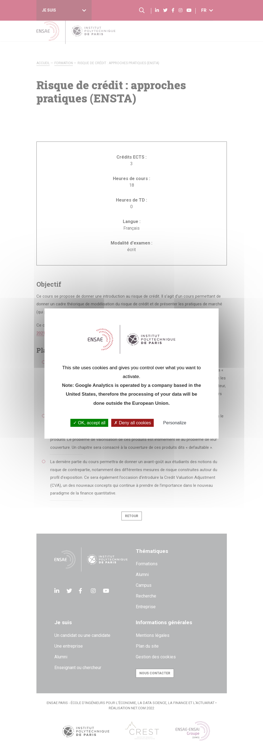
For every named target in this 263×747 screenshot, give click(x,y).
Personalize (174, 422)
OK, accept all (89, 422)
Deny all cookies (132, 422)
